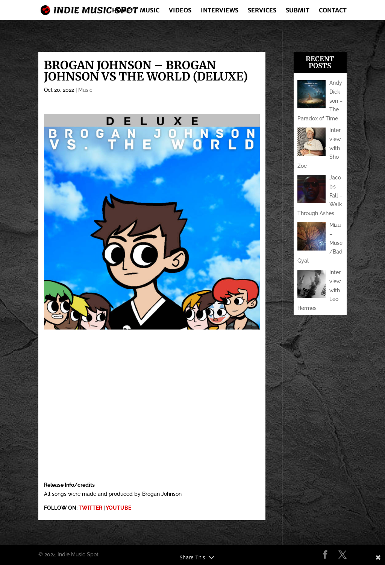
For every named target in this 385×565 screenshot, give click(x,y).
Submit (297, 11)
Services (262, 11)
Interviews (219, 11)
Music (149, 11)
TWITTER (90, 508)
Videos (180, 11)
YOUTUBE (118, 508)
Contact (333, 11)
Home (121, 11)
